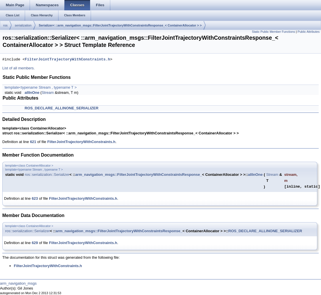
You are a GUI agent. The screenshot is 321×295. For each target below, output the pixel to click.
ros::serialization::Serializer (47, 174)
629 (35, 243)
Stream (48, 92)
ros (5, 25)
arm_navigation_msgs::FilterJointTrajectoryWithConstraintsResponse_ (138, 174)
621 (33, 142)
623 (35, 198)
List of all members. (18, 68)
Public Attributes (309, 31)
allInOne (31, 92)
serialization (23, 25)
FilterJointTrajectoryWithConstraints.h (67, 59)
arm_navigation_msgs (18, 283)
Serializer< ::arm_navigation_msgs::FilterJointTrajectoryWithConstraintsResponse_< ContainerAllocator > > (120, 25)
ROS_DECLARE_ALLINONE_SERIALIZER (61, 108)
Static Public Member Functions (273, 31)
